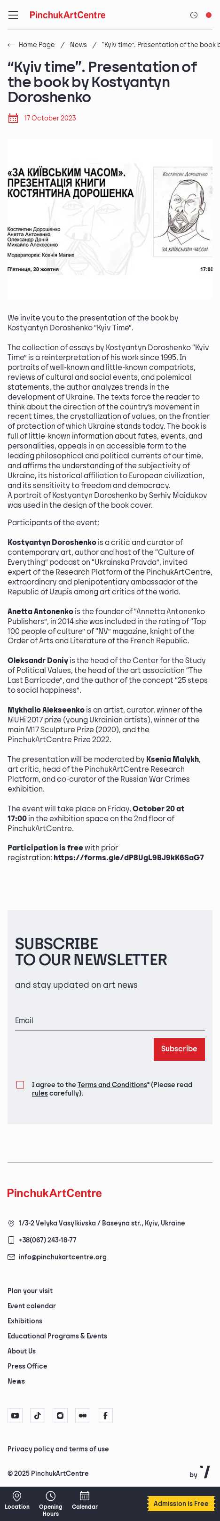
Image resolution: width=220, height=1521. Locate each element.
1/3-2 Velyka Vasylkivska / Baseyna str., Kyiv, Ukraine (102, 1223)
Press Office (27, 1366)
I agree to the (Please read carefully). (112, 1089)
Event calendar (32, 1306)
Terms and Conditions (112, 1085)
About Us (22, 1351)
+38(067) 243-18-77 (48, 1240)
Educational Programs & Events (57, 1336)
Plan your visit (30, 1291)
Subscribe (179, 1049)
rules (40, 1093)
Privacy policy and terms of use (58, 1449)
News (78, 45)
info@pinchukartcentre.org (63, 1257)
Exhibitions (25, 1321)
